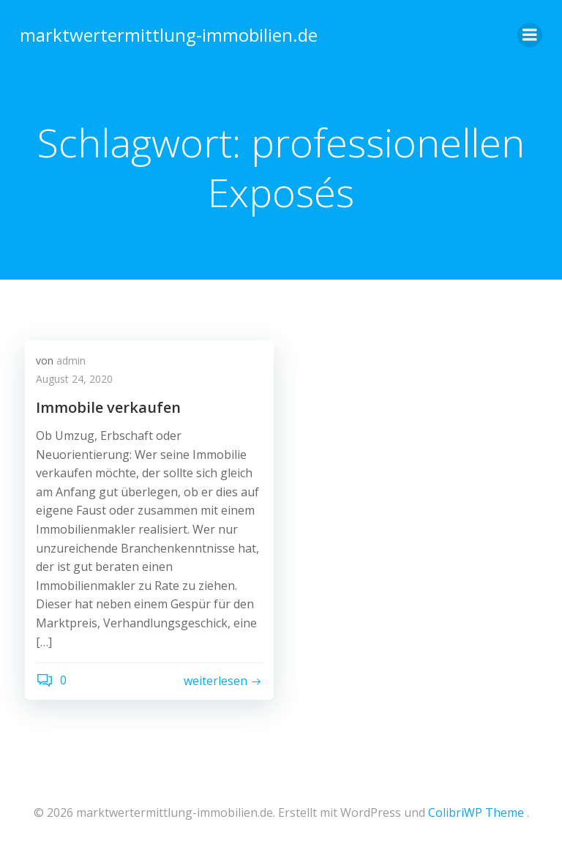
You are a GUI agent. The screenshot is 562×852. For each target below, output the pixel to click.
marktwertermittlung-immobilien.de (166, 32)
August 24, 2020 (74, 381)
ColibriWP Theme (476, 812)
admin (71, 362)
